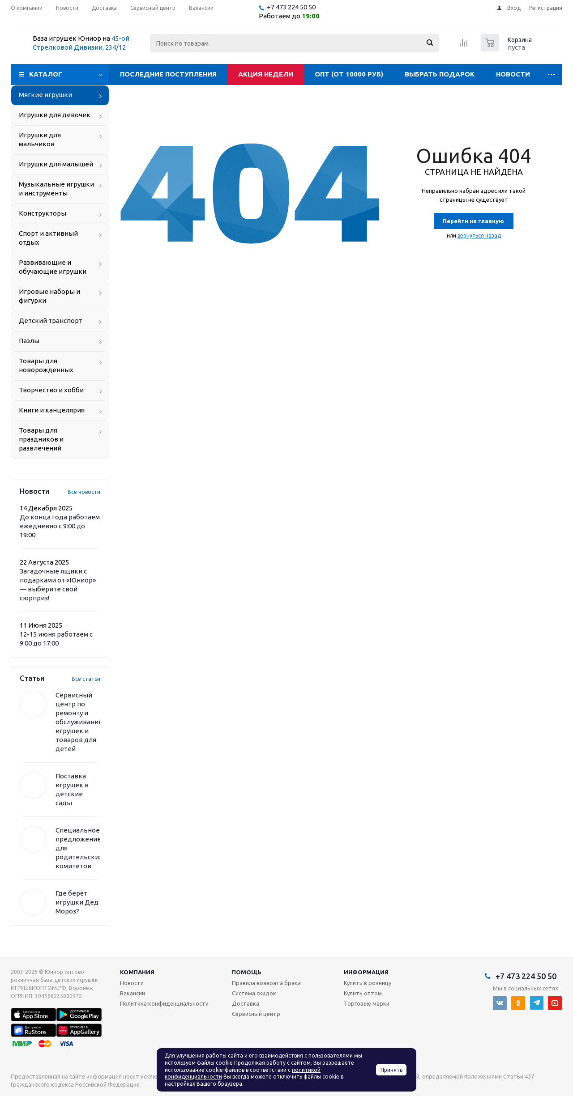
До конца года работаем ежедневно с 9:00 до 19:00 (60, 526)
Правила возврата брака (266, 983)
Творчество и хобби (51, 390)
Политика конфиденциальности (164, 1003)
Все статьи (86, 679)
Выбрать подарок (440, 74)
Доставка (245, 1003)
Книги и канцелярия (52, 410)
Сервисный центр (256, 1014)
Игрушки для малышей (56, 164)
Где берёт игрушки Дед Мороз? (77, 902)
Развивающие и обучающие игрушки (52, 267)
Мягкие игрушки (45, 94)
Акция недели (265, 74)
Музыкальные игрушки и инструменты (56, 188)
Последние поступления (168, 74)
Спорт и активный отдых (48, 237)
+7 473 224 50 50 (291, 7)
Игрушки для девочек (54, 115)
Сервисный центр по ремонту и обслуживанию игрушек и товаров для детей (80, 721)
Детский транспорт (50, 320)
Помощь (246, 972)
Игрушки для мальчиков (40, 139)
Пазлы (29, 340)
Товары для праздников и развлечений (41, 439)
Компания (137, 972)
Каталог (45, 74)
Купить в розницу (367, 983)
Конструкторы (42, 213)
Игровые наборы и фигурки (49, 296)
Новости (513, 74)
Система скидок (254, 993)
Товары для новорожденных (46, 365)
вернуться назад (479, 235)
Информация (366, 972)
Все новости (84, 492)
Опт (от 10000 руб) (349, 74)
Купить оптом (363, 993)
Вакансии (132, 993)
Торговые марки (366, 1003)
